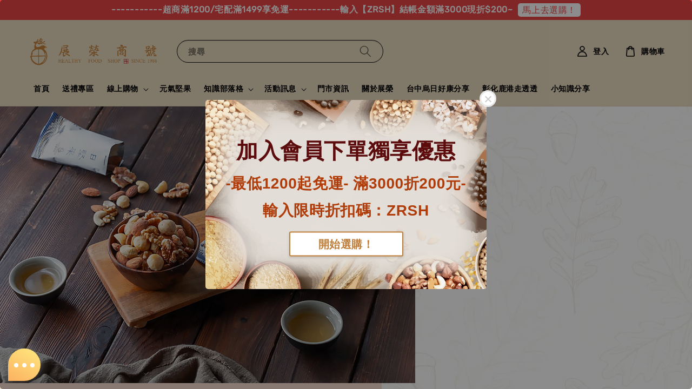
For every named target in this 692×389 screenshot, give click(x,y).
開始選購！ (346, 244)
